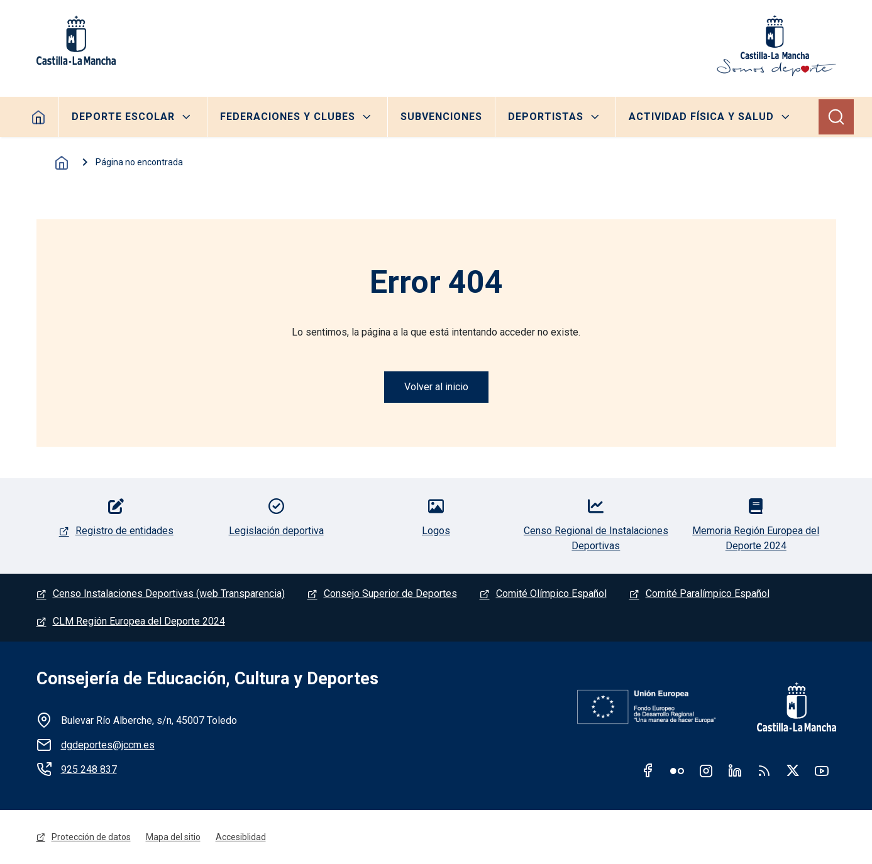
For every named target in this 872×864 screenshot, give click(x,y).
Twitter (792, 770)
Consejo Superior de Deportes (390, 593)
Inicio (61, 162)
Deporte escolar (123, 117)
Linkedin (734, 770)
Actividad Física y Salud (701, 117)
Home (38, 117)
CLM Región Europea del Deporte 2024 (139, 621)
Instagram (706, 770)
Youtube (821, 770)
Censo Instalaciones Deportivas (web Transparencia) (169, 593)
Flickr (677, 770)
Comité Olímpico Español (551, 593)
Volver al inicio (436, 387)
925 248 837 (89, 769)
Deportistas (545, 117)
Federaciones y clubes (287, 117)
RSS (763, 770)
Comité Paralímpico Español (708, 593)
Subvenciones (441, 117)
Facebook (648, 770)
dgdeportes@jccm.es (108, 745)
